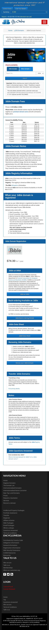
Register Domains (9, 483)
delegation (15, 185)
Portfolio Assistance (10, 513)
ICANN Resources (9, 553)
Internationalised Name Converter (15, 490)
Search (24, 78)
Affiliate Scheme (8, 520)
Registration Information (11, 548)
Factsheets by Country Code (13, 540)
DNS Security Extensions (11, 550)
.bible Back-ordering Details (24, 318)
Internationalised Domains (12, 488)
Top (4, 600)
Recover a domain (9, 503)
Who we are (7, 563)
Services (6, 500)
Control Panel (8, 587)
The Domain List (8, 485)
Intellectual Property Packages (13, 510)
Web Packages (8, 523)
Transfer (6, 515)
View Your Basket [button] (20, 8)
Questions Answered (10, 530)
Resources (7, 555)
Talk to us (6, 565)
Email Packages (8, 525)
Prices (5, 495)
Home (10, 30)
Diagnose (6, 518)
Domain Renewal (9, 589)
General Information (10, 545)
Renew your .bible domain (24, 363)
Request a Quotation (10, 498)
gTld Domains (19, 30)
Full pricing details (14, 388)
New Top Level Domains (11, 493)
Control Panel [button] (7, 8)
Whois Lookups (8, 528)
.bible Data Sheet (24, 336)
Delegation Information (11, 543)
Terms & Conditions (10, 533)
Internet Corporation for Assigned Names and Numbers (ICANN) (23, 279)
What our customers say (11, 570)
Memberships (8, 568)
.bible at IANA (24, 294)
